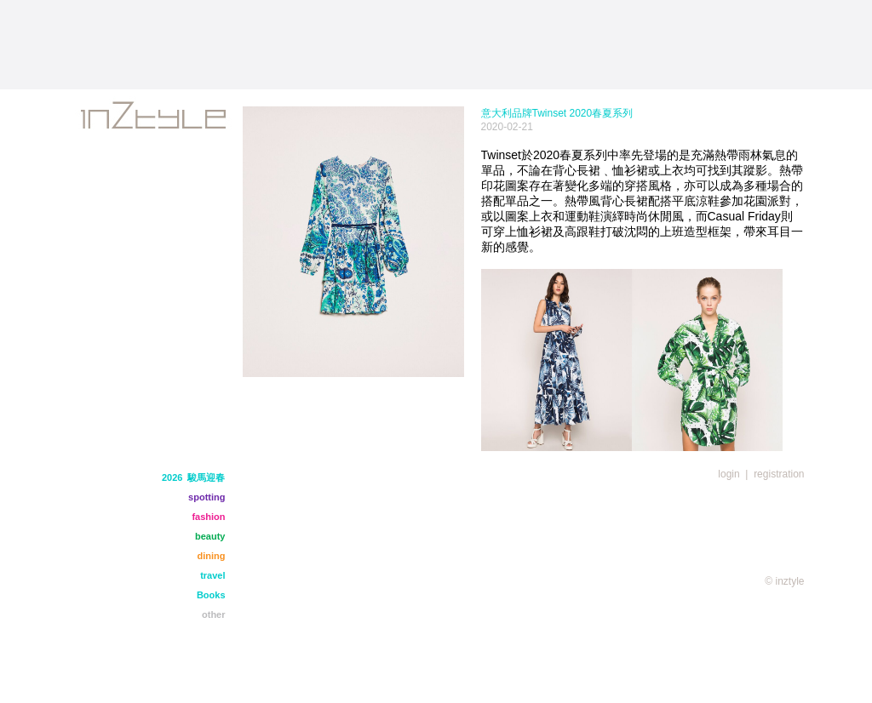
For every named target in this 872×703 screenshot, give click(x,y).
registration (779, 474)
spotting (206, 497)
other (214, 614)
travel (212, 575)
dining (212, 556)
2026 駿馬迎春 (194, 477)
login (728, 474)
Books (211, 595)
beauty (210, 536)
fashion (208, 517)
